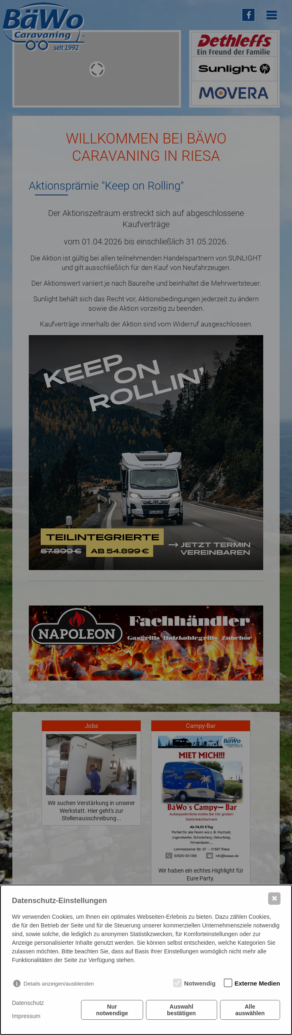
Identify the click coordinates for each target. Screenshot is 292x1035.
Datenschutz (28, 1003)
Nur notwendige (112, 1009)
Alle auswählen (250, 1009)
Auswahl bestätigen (181, 1009)
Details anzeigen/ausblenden (58, 984)
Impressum (26, 1016)
